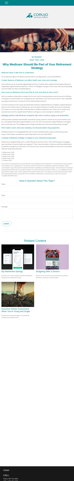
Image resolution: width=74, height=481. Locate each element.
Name (3, 184)
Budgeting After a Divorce (48, 271)
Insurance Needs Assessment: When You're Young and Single (15, 310)
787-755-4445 (13, 479)
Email (3, 195)
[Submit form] (6, 223)
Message (4, 206)
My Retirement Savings (12, 271)
